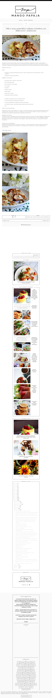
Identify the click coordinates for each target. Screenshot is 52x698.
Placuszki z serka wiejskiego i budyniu (34, 404)
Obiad (33, 663)
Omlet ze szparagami (19, 529)
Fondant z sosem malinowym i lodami (23, 527)
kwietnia (18, 567)
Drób (28, 217)
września (18, 506)
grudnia (17, 502)
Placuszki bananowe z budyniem (34, 308)
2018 (16, 495)
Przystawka (32, 677)
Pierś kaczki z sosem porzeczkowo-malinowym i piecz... (25, 523)
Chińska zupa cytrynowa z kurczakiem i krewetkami (26, 560)
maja (17, 566)
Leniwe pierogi (18, 556)
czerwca (18, 510)
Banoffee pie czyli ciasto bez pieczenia (26, 458)
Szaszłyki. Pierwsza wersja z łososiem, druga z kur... (26, 515)
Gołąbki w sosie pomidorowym (21, 558)
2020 (16, 493)
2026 (16, 484)
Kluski (31, 217)
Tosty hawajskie (18, 559)
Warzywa (22, 663)
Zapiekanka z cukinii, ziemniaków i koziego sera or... (26, 520)
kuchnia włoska (26, 669)
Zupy (32, 669)
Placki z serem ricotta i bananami (22, 538)
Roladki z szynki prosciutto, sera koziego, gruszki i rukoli (34, 390)
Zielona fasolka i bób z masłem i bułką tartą (24, 532)
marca (17, 568)
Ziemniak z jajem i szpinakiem (21, 551)
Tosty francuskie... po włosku (21, 555)
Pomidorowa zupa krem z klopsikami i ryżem (24, 553)
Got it (29, 696)
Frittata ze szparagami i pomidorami (23, 544)
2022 (16, 490)
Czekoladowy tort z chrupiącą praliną (26, 478)
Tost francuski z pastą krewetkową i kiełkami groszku (26, 283)
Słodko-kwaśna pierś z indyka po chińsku (24, 564)
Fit (18, 663)
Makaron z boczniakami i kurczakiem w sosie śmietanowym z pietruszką (34, 342)
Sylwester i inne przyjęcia (22, 677)
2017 (16, 497)
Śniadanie (28, 663)
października (18, 505)
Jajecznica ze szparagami (21, 526)
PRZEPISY (20, 20)
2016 (16, 498)
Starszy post (46, 220)
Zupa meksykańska (19, 546)
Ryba (27, 666)
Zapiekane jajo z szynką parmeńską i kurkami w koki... (26, 539)
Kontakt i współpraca (28, 20)
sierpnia (17, 508)
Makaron (28, 671)
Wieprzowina (46, 217)
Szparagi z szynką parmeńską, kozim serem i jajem (26, 518)
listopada (18, 504)
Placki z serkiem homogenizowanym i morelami (25, 521)
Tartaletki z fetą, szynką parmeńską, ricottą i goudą (26, 535)
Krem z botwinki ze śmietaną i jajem (22, 512)
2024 (16, 487)
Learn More (24, 696)
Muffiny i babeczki (20, 685)
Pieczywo (25, 674)
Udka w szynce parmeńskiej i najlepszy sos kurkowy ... (26, 534)
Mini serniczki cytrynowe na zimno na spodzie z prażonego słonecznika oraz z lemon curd (34, 295)
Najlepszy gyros (18, 548)
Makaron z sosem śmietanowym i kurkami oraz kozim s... (26, 517)
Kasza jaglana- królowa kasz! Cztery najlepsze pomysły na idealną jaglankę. (34, 358)
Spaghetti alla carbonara (20, 545)
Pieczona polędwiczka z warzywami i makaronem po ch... (26, 563)
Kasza (20, 669)
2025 (16, 486)
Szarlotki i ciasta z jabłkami (26, 688)
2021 (16, 491)
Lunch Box (19, 674)
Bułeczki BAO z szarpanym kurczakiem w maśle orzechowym (34, 325)
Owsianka (27, 685)
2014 (16, 501)
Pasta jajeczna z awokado (21, 525)
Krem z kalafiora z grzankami (21, 542)
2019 (16, 494)
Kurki (41, 217)
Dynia (33, 671)
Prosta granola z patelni (34, 372)
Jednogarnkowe (21, 682)
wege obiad (33, 685)
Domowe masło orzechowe (21, 552)
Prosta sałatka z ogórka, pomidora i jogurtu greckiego (26, 513)
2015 (16, 500)
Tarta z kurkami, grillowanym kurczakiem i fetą (25, 537)
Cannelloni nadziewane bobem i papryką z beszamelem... (24, 531)
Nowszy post (5, 220)
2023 (16, 488)
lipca (17, 509)
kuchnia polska (36, 217)
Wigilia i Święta (20, 666)
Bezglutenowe (32, 674)
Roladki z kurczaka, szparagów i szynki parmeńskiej (26, 541)
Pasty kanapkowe (30, 682)
